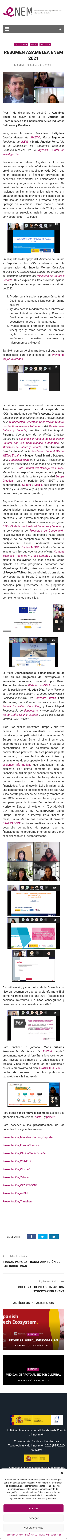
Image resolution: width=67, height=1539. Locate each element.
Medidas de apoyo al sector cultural (33, 1374)
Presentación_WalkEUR (17, 1161)
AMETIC (35, 137)
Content (59, 551)
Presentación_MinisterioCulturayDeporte (28, 1137)
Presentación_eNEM (15, 1193)
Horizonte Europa (44, 698)
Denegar (34, 1517)
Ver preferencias (33, 1527)
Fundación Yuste (19, 459)
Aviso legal (56, 1535)
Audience (21, 555)
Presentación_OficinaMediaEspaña (24, 1153)
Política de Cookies (14, 1535)
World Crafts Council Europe (20, 714)
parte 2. (51, 1117)
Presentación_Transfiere (18, 1201)
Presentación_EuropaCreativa (21, 1145)
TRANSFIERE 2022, (51, 1068)
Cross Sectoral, (40, 555)
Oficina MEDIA (30, 547)
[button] (62, 1473)
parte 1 (39, 1117)
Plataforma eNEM (39, 685)
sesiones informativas (17, 764)
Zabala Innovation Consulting (21, 706)
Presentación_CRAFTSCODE (20, 1185)
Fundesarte (30, 710)
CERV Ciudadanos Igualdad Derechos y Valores (32, 526)
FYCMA (47, 1051)
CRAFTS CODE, (12, 823)
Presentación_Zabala (16, 1177)
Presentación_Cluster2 (16, 1169)
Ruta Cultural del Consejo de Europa (41, 468)
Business (8, 555)
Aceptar (33, 1508)
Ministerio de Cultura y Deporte (22, 447)
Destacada (21, 44)
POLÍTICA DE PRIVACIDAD (37, 1535)
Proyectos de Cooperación (47, 530)
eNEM (34, 44)
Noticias (45, 44)
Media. (38, 485)
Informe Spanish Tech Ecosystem (33, 1339)
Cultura (26, 485)
